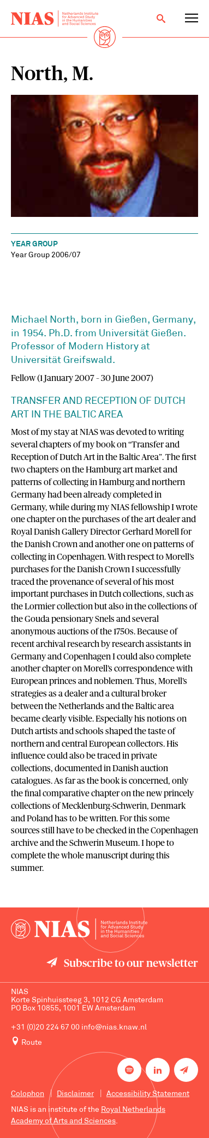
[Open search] (161, 19)
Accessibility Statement (147, 1094)
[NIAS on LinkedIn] (158, 1070)
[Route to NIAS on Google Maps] (104, 1042)
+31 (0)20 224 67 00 (45, 1028)
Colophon (27, 1094)
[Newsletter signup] (186, 1070)
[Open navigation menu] (192, 19)
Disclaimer (75, 1094)
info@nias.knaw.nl (114, 1028)
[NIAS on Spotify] (129, 1070)
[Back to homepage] (54, 18)
